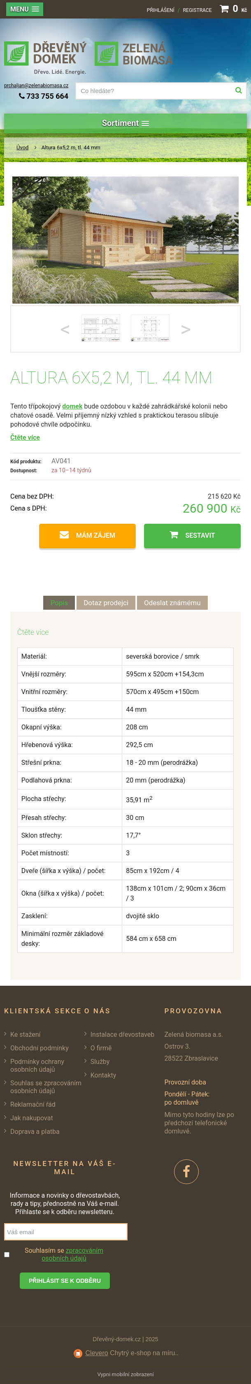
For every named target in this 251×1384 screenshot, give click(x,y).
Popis (59, 603)
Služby (100, 1062)
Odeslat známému (172, 603)
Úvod (22, 147)
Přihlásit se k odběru (65, 1280)
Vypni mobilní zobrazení (125, 1374)
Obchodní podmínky (39, 1048)
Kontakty (103, 1075)
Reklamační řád (33, 1104)
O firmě (101, 1048)
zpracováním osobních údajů (72, 1254)
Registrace (197, 10)
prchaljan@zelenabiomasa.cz (36, 85)
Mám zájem (95, 535)
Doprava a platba (35, 1132)
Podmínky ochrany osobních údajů (37, 1065)
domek (72, 406)
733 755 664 (43, 96)
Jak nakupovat (31, 1118)
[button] (24, 9)
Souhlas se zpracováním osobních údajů (45, 1087)
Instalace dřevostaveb (122, 1034)
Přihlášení (160, 10)
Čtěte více (25, 437)
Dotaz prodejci (106, 603)
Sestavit (200, 535)
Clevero (97, 1352)
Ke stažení (25, 1034)
